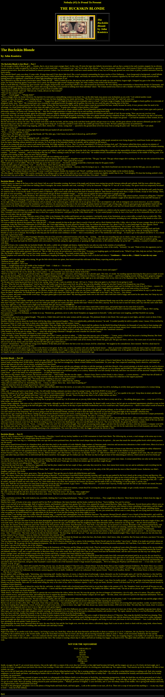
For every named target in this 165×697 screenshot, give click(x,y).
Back (3, 694)
